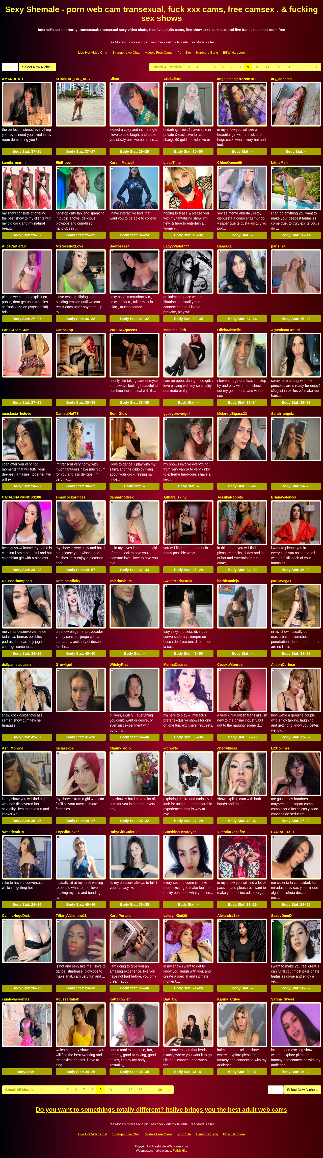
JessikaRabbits (230, 497)
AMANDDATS (13, 79)
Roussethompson (17, 581)
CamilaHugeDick (16, 916)
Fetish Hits (180, 1150)
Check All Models (167, 67)
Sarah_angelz (282, 414)
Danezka (224, 246)
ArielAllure (172, 79)
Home (10, 67)
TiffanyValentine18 (71, 916)
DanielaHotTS (67, 414)
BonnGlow (118, 414)
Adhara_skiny (174, 497)
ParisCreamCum (16, 330)
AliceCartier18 (14, 246)
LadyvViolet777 (176, 246)
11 (267, 67)
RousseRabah (67, 999)
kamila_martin (14, 163)
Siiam (114, 79)
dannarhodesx (122, 497)
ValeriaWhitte (121, 581)
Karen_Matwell (122, 163)
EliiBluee (63, 163)
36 (308, 67)
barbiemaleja (228, 581)
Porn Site (184, 52)
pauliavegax (281, 581)
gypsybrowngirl (176, 414)
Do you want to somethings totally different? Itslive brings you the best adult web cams (161, 1109)
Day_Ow (170, 999)
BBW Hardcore (234, 52)
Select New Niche (37, 67)
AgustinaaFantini (285, 330)
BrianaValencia (283, 497)
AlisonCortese (283, 665)
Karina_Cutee (228, 999)
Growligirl (64, 665)
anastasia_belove (16, 414)
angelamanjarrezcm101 (236, 79)
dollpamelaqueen (16, 665)
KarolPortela (120, 916)
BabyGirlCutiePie (124, 832)
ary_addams (281, 79)
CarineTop (64, 330)
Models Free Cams (158, 52)
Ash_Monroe (12, 748)
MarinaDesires (175, 665)
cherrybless (227, 748)
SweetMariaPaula (177, 581)
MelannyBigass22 (232, 414)
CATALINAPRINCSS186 (21, 497)
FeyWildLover (67, 832)
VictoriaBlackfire (231, 832)
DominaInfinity (68, 581)
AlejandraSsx (228, 916)
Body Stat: (26, 151)
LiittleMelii (279, 163)
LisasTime (171, 163)
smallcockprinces (71, 497)
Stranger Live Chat (126, 52)
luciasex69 (65, 748)
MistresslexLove (69, 246)
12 (278, 67)
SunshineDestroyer (179, 832)
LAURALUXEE (283, 832)
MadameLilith (174, 330)
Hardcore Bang (207, 52)
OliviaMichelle (229, 330)
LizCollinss (280, 748)
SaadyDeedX (281, 916)
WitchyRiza (119, 665)
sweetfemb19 (13, 832)
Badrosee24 (119, 246)
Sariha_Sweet (282, 999)
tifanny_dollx (120, 748)
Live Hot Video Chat (92, 52)
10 (257, 67)
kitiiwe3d (170, 748)
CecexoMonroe (230, 665)
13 (288, 67)
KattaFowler (120, 999)
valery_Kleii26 (175, 916)
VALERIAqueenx (123, 330)
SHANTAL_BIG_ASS (73, 79)
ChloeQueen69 (229, 163)
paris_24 (278, 246)
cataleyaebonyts (16, 999)
